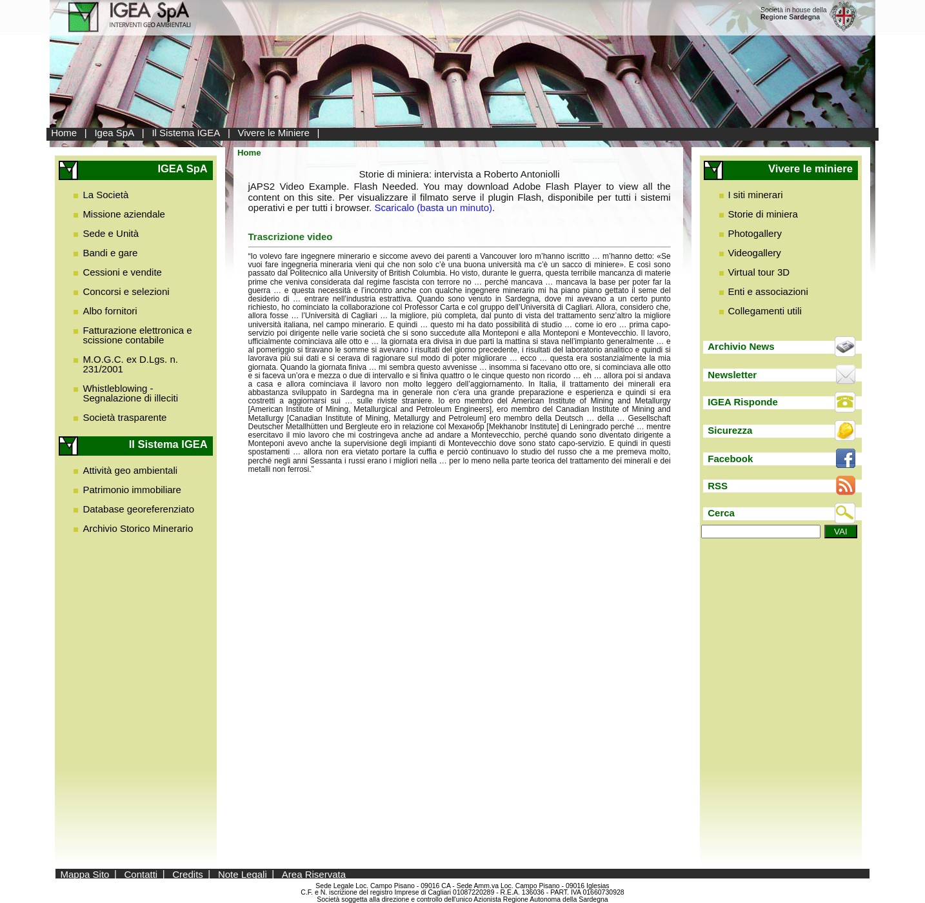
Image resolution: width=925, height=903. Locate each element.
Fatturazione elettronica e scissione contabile (137, 335)
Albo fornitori (110, 310)
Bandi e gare (110, 252)
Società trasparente (124, 417)
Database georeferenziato (138, 508)
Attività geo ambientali (130, 470)
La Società (105, 194)
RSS (718, 485)
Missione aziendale (124, 213)
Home (64, 132)
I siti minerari (755, 194)
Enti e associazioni (768, 291)
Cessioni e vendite (122, 272)
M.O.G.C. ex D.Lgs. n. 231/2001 (130, 364)
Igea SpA (114, 132)
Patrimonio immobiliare (132, 489)
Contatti (141, 873)
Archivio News (741, 346)
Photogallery (755, 233)
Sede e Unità (111, 233)
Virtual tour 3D (759, 272)
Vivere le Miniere (274, 132)
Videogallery (754, 252)
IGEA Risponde (743, 401)
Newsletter (732, 374)
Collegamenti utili (765, 310)
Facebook (730, 458)
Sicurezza (730, 430)
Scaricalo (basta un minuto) (433, 207)
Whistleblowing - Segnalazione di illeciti (130, 393)
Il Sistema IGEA (186, 132)
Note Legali (242, 873)
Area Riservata (314, 873)
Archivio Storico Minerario (138, 528)
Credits (187, 873)
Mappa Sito (85, 873)
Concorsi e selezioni (126, 291)
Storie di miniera (763, 213)
